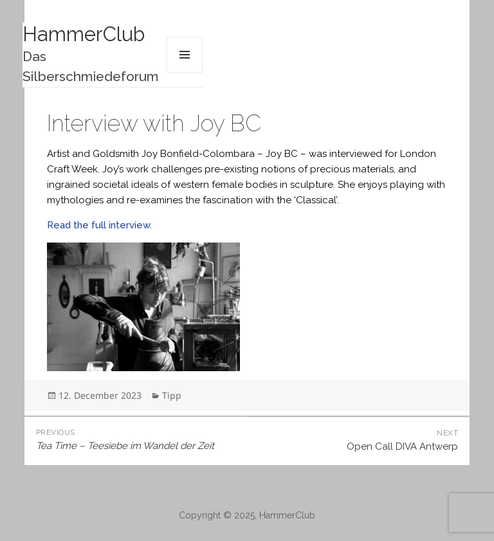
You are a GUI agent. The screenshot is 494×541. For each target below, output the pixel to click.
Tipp (171, 395)
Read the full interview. (99, 225)
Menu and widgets (185, 55)
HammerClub (84, 34)
